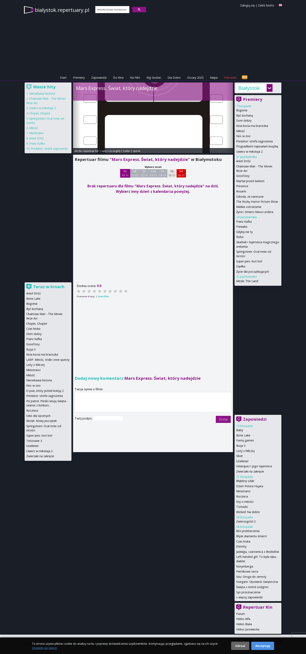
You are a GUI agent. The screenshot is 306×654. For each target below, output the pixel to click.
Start (63, 77)
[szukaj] (112, 9)
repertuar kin (91, 151)
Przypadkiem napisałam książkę (257, 146)
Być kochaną (244, 115)
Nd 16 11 (181, 173)
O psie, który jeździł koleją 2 (45, 391)
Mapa (214, 77)
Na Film (135, 77)
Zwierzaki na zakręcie (250, 471)
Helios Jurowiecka (247, 629)
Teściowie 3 (34, 441)
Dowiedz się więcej (44, 648)
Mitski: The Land (247, 281)
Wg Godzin (154, 77)
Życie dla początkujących (252, 271)
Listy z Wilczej (245, 451)
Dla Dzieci (174, 77)
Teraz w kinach (49, 286)
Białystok (249, 88)
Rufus (240, 237)
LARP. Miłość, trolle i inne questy (47, 360)
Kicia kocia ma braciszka (252, 126)
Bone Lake (243, 435)
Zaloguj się (247, 5)
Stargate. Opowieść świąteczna (257, 582)
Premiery (79, 77)
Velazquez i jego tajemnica (254, 466)
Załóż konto (266, 5)
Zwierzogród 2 (246, 521)
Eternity (241, 546)
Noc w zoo (243, 136)
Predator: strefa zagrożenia (254, 141)
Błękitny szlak (245, 481)
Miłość (240, 131)
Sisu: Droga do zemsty (251, 577)
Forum (240, 614)
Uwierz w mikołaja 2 (249, 151)
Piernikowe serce (247, 571)
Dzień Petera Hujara (249, 486)
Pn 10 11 (125, 173)
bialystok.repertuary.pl (62, 10)
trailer (126, 151)
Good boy (242, 176)
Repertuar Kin (257, 607)
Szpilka (240, 266)
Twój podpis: (84, 418)
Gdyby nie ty (244, 232)
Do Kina (118, 77)
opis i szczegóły (111, 151)
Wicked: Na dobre (248, 512)
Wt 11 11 (134, 173)
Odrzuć (240, 646)
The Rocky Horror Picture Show (257, 201)
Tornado (242, 507)
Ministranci (243, 491)
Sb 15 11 (171, 173)
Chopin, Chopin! (39, 113)
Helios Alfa (243, 619)
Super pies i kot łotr (249, 261)
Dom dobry (244, 120)
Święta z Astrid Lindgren (252, 587)
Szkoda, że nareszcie (250, 196)
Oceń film (103, 296)
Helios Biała (244, 624)
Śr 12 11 (144, 173)
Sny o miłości (245, 502)
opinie (136, 151)
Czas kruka (243, 541)
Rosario (241, 191)
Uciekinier (242, 461)
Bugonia (241, 110)
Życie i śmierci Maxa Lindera (254, 212)
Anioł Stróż (243, 161)
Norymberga (244, 566)
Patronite (230, 77)
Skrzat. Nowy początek (41, 421)
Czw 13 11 (153, 173)
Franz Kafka (244, 221)
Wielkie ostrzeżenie (248, 207)
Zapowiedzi (99, 77)
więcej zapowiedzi (251, 597)
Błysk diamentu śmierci (251, 536)
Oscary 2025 (195, 77)
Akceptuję (262, 646)
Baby (239, 430)
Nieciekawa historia (42, 93)
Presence (242, 186)
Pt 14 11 (162, 173)
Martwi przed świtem (250, 181)
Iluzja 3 (240, 445)
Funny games (245, 440)
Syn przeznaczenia (248, 592)
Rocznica (242, 496)
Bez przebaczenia (248, 531)
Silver (239, 456)
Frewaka (241, 226)
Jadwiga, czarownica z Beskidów (257, 552)
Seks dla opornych (38, 416)
